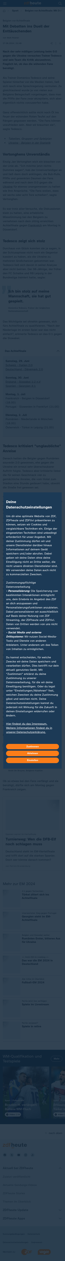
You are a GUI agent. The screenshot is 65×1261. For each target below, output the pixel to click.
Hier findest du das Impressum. (26, 723)
